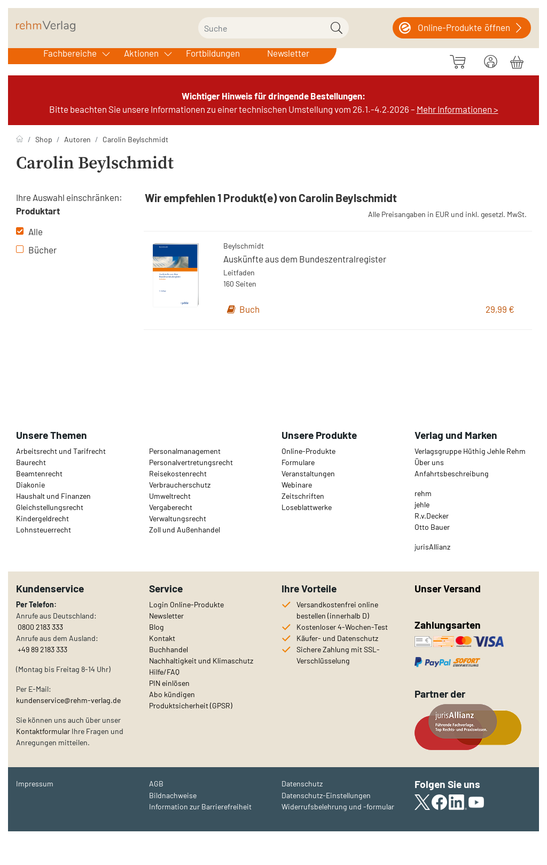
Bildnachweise (173, 795)
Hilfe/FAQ (164, 671)
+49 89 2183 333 (42, 649)
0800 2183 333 (39, 626)
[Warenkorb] (517, 60)
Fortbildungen (213, 53)
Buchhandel (168, 649)
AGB (156, 783)
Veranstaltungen (308, 473)
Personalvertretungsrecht (191, 462)
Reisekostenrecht (178, 473)
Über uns (429, 462)
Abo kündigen (172, 694)
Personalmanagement (185, 450)
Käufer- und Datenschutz (337, 638)
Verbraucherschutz (179, 484)
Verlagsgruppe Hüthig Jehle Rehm (470, 450)
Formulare (298, 462)
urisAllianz (433, 546)
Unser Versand (448, 588)
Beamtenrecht (39, 473)
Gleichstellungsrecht (49, 507)
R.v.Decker (432, 515)
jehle (422, 504)
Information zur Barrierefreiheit (200, 806)
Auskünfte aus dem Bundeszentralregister (304, 258)
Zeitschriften (303, 495)
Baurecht (31, 462)
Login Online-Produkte (186, 604)
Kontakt (162, 638)
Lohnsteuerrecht (43, 529)
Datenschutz (302, 783)
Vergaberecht (170, 507)
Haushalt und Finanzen (53, 495)
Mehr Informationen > (457, 109)
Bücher (36, 249)
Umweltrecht (170, 495)
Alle (29, 231)
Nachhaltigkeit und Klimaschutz (201, 660)
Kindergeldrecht (42, 518)
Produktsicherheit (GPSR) (190, 705)
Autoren (77, 139)
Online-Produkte (308, 450)
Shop (43, 139)
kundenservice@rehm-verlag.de (68, 700)
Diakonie (30, 484)
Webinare (297, 484)
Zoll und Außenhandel (184, 529)
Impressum (34, 783)
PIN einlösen (169, 683)
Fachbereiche (70, 53)
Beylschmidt (243, 245)
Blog (156, 626)
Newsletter (288, 53)
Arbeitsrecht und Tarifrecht (61, 450)
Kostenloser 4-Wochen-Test (342, 626)
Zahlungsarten (449, 625)
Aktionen (141, 53)
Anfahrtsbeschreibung (452, 473)
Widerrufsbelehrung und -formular (338, 806)
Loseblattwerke (307, 507)
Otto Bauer (432, 526)
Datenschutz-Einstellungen (326, 795)
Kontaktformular (43, 731)
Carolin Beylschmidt (135, 139)
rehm (423, 493)
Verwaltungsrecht (177, 518)
